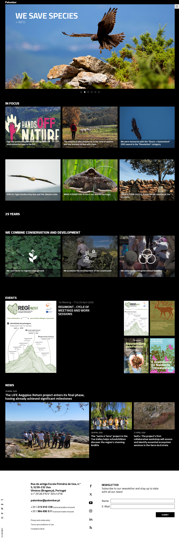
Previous (10, 46)
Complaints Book (37, 529)
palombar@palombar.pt (45, 500)
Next (170, 46)
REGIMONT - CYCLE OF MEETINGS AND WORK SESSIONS (74, 310)
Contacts (2, 532)
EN (2, 504)
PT (2, 499)
